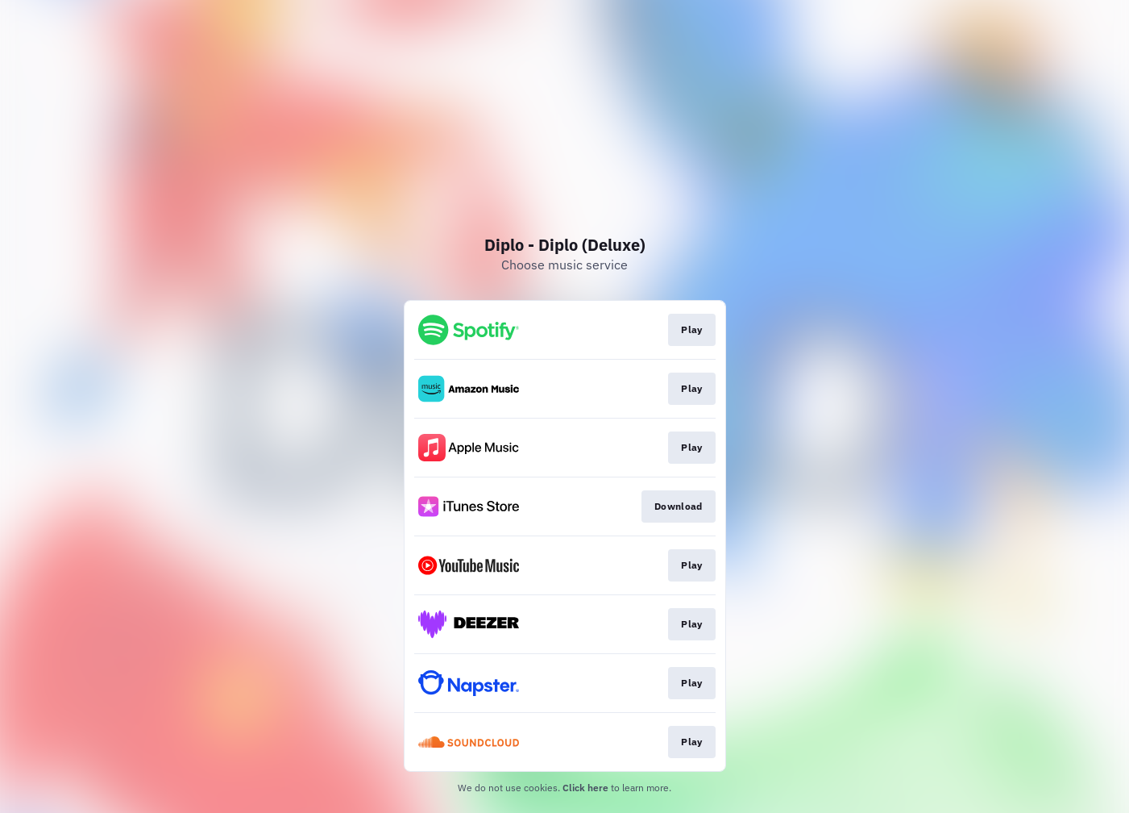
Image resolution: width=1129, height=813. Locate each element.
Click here (585, 788)
